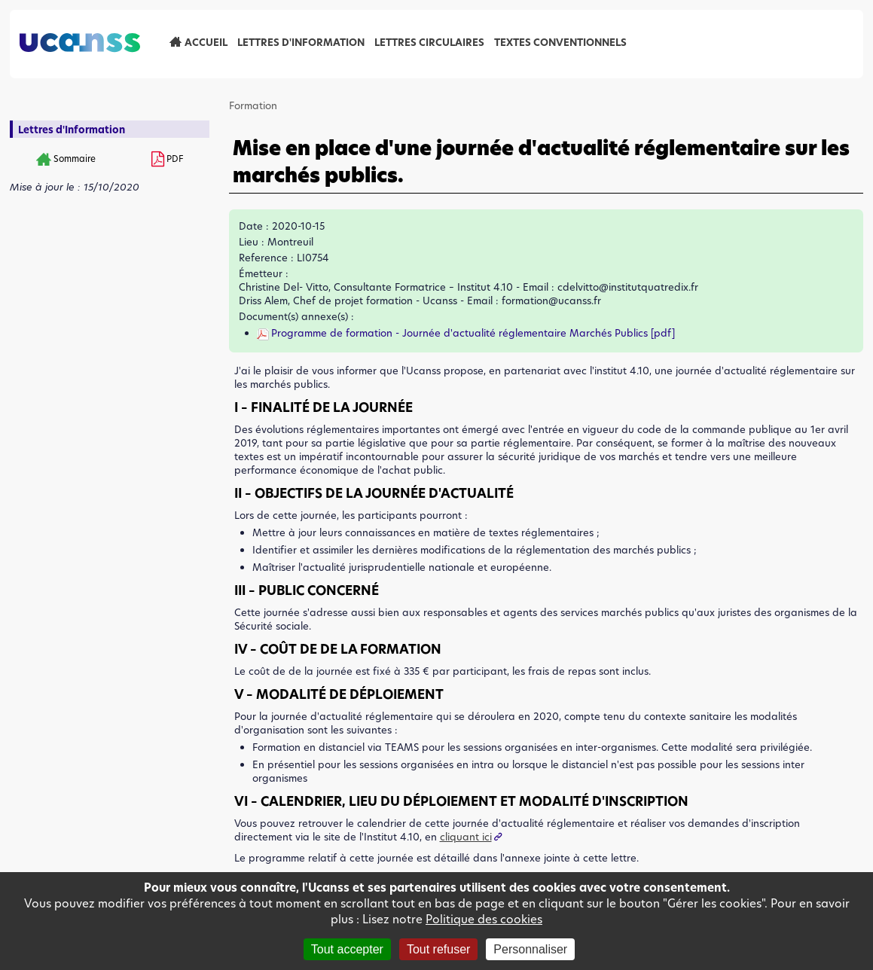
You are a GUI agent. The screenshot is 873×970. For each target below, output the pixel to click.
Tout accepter (347, 949)
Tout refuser (438, 949)
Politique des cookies (484, 919)
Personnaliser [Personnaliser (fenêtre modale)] (530, 949)
